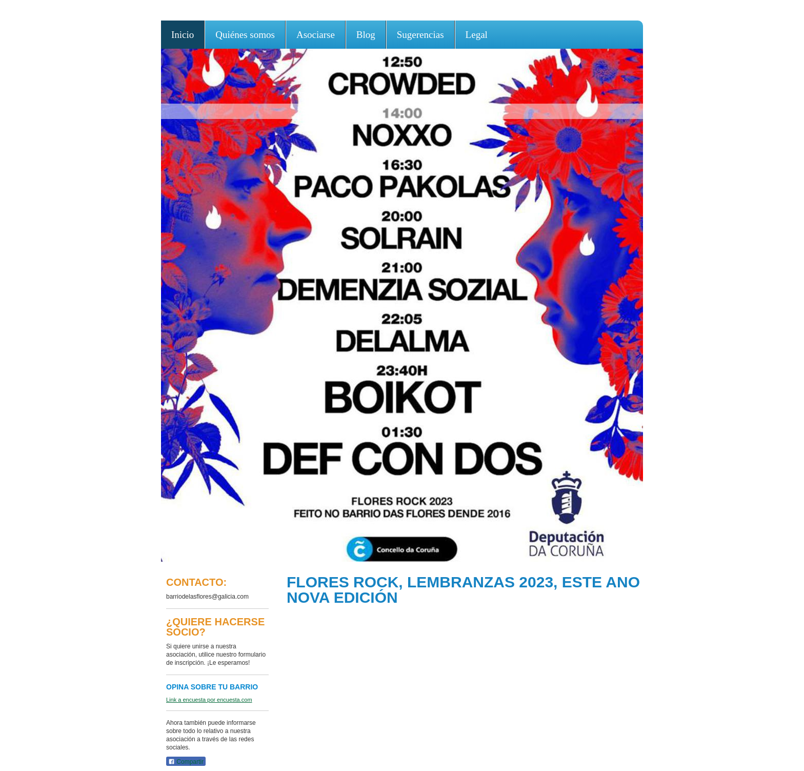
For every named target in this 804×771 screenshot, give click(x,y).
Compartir (186, 761)
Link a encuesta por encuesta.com (209, 700)
